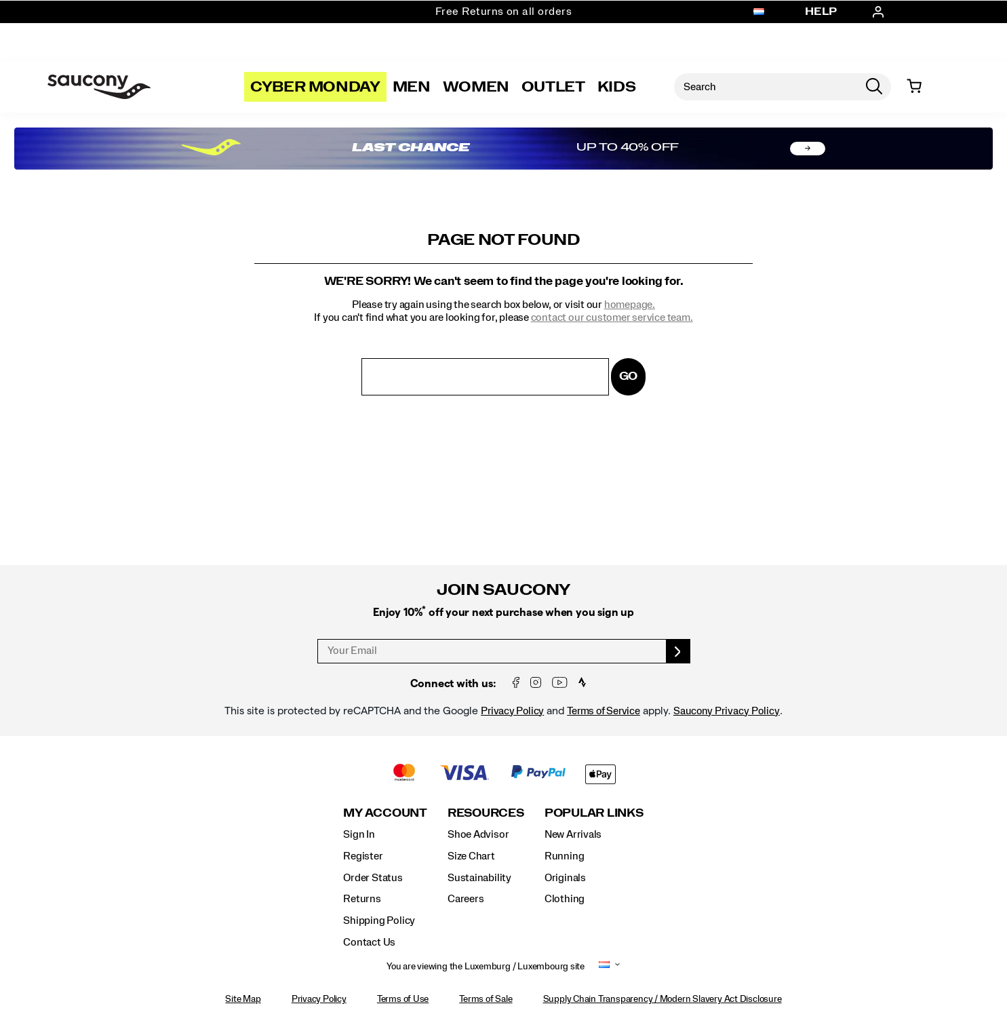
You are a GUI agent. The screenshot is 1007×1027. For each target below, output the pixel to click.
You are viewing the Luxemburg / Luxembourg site (486, 966)
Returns (362, 898)
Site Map (242, 999)
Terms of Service (603, 710)
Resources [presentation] (486, 813)
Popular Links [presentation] (594, 813)
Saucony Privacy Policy (726, 710)
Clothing (565, 898)
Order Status (372, 877)
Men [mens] (412, 86)
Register (362, 856)
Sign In (359, 834)
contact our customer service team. (612, 317)
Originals (565, 877)
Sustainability (479, 877)
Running (565, 856)
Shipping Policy (379, 920)
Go (628, 376)
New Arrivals (573, 834)
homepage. (629, 304)
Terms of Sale (485, 999)
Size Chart (471, 856)
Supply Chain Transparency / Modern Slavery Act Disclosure (662, 999)
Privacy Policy (512, 710)
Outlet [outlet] (553, 86)
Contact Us (369, 942)
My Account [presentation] (385, 813)
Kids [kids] (616, 86)
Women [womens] (476, 86)
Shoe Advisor (478, 834)
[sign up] (678, 651)
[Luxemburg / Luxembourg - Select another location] (759, 12)
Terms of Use (403, 999)
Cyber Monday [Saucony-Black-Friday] (315, 86)
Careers (466, 898)
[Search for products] (765, 86)
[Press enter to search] (874, 86)
